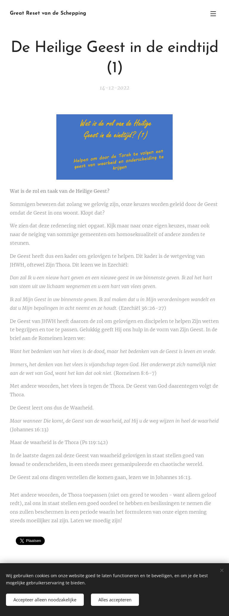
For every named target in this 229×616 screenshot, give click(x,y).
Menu (213, 13)
